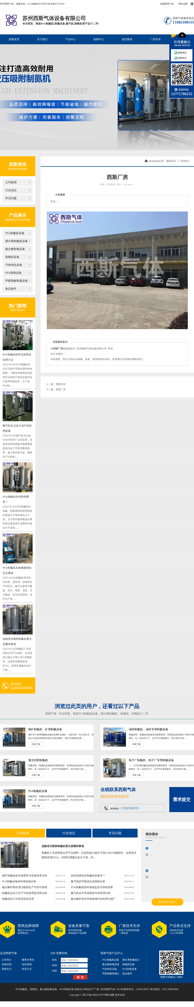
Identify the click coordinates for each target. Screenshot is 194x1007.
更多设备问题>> (167, 901)
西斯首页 (14, 39)
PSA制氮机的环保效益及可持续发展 (92, 887)
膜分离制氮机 (109, 713)
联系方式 (27, 969)
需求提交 (181, 799)
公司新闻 (11, 182)
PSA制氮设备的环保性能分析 (19, 881)
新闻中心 (98, 39)
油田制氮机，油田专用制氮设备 (148, 729)
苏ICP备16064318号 (93, 995)
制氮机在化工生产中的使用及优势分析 (24, 893)
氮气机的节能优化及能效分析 (88, 881)
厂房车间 (155, 39)
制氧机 (124, 713)
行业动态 (11, 190)
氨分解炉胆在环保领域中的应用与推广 (93, 898)
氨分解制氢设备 (15, 248)
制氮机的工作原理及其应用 (18, 898)
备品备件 (11, 288)
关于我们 (42, 39)
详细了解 (36, 744)
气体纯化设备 (13, 264)
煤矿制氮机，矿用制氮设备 (45, 729)
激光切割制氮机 (38, 760)
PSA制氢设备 (13, 272)
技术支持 (120, 995)
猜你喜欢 (152, 834)
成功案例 (127, 39)
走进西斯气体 (8, 953)
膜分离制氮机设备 (16, 241)
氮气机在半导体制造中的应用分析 (91, 893)
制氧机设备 (12, 256)
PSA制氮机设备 (15, 233)
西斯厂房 (61, 389)
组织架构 (27, 964)
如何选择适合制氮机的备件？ (88, 875)
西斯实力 (7, 969)
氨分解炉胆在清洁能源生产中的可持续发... (27, 887)
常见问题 (11, 198)
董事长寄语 (28, 959)
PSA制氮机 (22, 989)
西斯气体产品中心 (112, 953)
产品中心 (70, 39)
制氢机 (136, 713)
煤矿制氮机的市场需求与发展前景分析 (24, 875)
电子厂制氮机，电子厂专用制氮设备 (151, 760)
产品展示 (17, 215)
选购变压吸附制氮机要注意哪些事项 (63, 846)
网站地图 (183, 3)
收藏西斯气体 (167, 3)
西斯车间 (61, 384)
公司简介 (7, 959)
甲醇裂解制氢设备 (16, 280)
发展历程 (7, 964)
